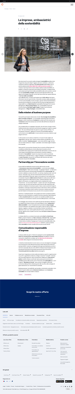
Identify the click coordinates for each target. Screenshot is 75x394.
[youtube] (65, 386)
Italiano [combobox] (68, 389)
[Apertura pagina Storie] (11, 8)
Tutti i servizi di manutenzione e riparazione (63, 353)
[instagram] (69, 386)
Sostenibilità (28, 274)
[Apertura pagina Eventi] (14, 8)
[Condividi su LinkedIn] (24, 28)
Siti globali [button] (6, 370)
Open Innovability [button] (58, 375)
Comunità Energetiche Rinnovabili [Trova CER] (65, 363)
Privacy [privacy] (12, 386)
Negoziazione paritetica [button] (42, 320)
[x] (63, 386)
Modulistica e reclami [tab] (30, 315)
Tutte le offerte (6, 351)
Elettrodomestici (64, 356)
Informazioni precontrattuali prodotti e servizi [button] (31, 327)
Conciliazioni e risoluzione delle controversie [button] (25, 320)
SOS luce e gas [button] (10, 320)
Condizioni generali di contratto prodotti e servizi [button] (53, 327)
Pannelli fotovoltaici (36, 343)
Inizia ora (37, 296)
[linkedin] (67, 386)
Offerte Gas (6, 345)
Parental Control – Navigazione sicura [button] (11, 327)
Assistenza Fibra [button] (57, 323)
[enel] (2, 4)
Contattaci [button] (27, 323)
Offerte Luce (6, 343)
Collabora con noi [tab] (19, 315)
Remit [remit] (35, 386)
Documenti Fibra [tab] (40, 315)
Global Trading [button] (27, 375)
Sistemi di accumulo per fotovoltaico (37, 354)
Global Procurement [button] (38, 375)
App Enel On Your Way (51, 351)
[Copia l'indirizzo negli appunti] (27, 29)
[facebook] (61, 386)
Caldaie (19, 345)
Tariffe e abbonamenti (51, 348)
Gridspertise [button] (48, 375)
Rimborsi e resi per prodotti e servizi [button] (10, 330)
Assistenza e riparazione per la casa (65, 348)
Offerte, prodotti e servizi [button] (10, 335)
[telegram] (71, 386)
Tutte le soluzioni (35, 358)
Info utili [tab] (48, 315)
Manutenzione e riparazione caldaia (64, 344)
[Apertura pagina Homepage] (6, 8)
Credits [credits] (8, 386)
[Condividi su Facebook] (18, 28)
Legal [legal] (4, 386)
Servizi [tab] (11, 315)
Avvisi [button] (4, 320)
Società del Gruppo (19, 386)
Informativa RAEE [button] (24, 330)
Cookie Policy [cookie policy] (29, 386)
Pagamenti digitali (64, 359)
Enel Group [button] (7, 375)
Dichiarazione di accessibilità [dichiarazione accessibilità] (44, 386)
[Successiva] (72, 54)
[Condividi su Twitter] (21, 29)
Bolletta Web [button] (49, 323)
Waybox (48, 343)
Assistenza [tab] (5, 315)
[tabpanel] (37, 325)
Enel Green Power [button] (16, 375)
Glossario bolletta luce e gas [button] (38, 323)
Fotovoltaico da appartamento (35, 350)
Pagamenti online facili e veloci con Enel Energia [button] (13, 323)
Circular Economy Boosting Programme (31, 222)
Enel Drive (48, 345)
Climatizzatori (20, 343)
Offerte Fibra (6, 348)
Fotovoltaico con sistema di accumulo (37, 346)
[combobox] (69, 389)
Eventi (20, 274)
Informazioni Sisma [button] (53, 320)
